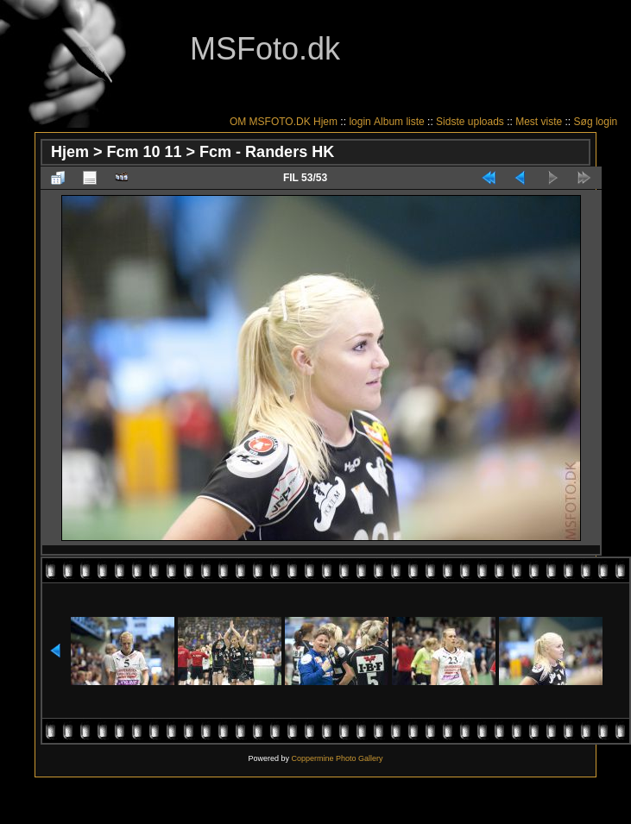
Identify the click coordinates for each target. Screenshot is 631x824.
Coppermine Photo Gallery (336, 758)
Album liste (399, 122)
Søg (583, 122)
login (359, 122)
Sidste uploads (470, 122)
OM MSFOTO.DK (270, 122)
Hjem (325, 122)
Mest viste (538, 122)
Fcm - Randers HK (266, 151)
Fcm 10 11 (144, 151)
